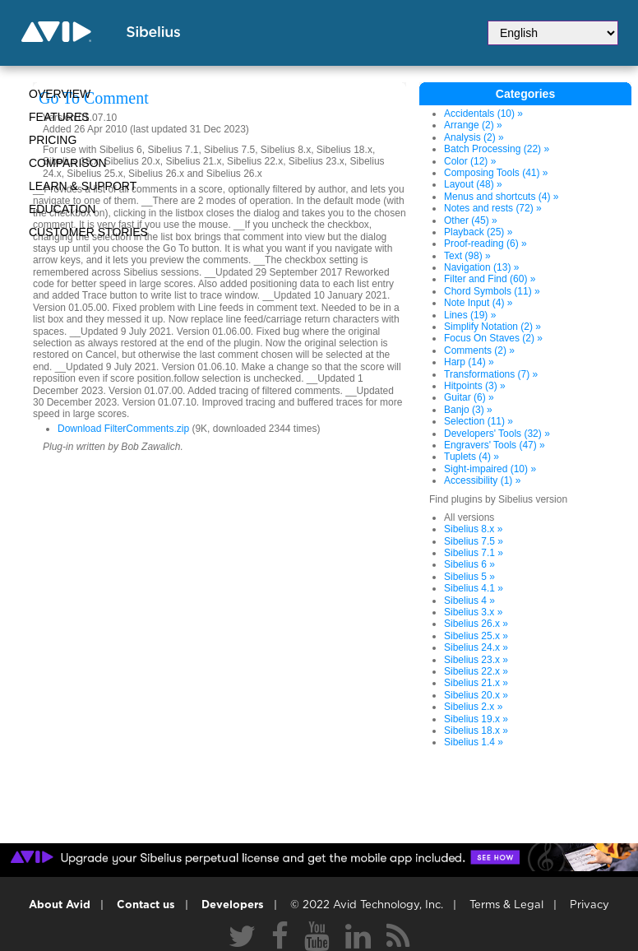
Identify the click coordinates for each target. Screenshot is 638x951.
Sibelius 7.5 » (473, 541)
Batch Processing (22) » (496, 149)
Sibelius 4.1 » (473, 588)
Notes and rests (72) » (493, 208)
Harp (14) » (469, 362)
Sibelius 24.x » (476, 647)
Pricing (52, 139)
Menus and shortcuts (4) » (501, 196)
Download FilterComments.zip (123, 428)
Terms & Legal (506, 905)
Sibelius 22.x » (476, 671)
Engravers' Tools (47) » (494, 445)
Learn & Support (82, 186)
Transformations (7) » (491, 374)
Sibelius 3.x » (473, 612)
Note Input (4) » (478, 302)
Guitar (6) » (469, 397)
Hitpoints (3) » (475, 386)
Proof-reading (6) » (485, 243)
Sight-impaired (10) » (490, 469)
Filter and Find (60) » (489, 279)
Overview (59, 93)
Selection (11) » (478, 421)
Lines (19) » (470, 315)
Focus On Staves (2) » (493, 338)
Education (62, 209)
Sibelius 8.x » (473, 529)
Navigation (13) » (481, 267)
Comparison (68, 162)
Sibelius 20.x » (476, 695)
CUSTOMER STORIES (88, 232)
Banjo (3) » (468, 409)
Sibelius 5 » (469, 576)
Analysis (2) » (474, 137)
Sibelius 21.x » (476, 683)
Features (59, 116)
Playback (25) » (478, 232)
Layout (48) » (473, 184)
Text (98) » (467, 256)
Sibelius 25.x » (476, 636)
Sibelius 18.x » (476, 730)
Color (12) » (470, 161)
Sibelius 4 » (469, 600)
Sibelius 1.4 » (473, 742)
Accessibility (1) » (482, 480)
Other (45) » (470, 220)
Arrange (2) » (473, 125)
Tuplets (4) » (471, 456)
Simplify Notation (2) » (492, 326)
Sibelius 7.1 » (473, 553)
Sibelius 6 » (469, 564)
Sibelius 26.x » (476, 623)
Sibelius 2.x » (473, 706)
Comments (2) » (479, 350)
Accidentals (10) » (483, 113)
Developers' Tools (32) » (497, 433)
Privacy (589, 905)
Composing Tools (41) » (496, 173)
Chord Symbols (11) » (492, 291)
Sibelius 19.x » (476, 719)
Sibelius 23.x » (476, 660)
